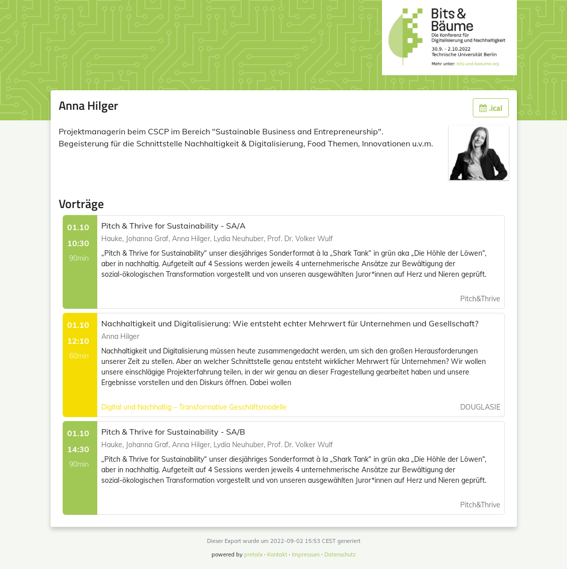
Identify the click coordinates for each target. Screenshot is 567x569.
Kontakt (277, 554)
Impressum (306, 554)
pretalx (253, 554)
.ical (490, 108)
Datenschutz (340, 554)
